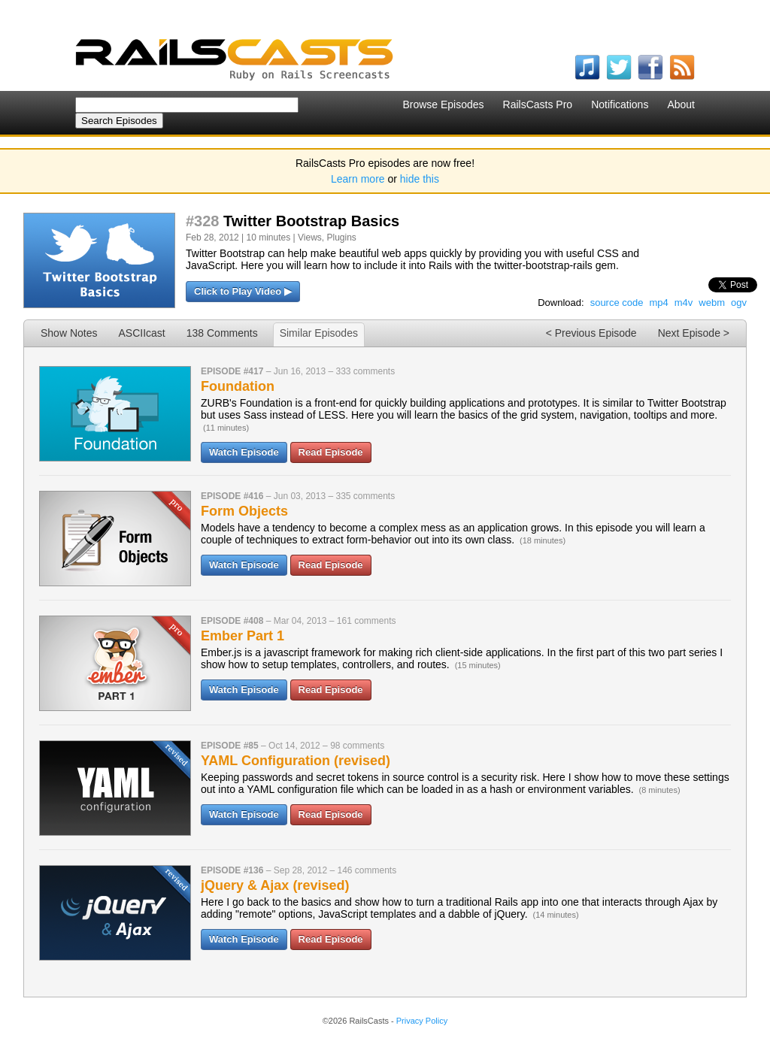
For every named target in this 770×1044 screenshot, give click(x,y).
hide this (419, 179)
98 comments (357, 745)
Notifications (619, 104)
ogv (739, 302)
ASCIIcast (141, 333)
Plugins (341, 237)
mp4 (658, 302)
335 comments (365, 496)
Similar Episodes (319, 333)
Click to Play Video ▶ (243, 291)
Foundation (237, 386)
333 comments (365, 371)
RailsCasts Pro (538, 104)
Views (310, 237)
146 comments (366, 870)
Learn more (358, 179)
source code (617, 302)
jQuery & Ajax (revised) (275, 885)
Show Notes (69, 333)
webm (712, 302)
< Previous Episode (591, 333)
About (681, 104)
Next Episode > (693, 333)
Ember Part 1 (242, 635)
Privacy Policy (421, 1020)
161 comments (366, 621)
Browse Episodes (443, 104)
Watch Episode (244, 452)
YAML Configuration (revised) (295, 760)
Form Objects (244, 511)
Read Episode (331, 452)
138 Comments (222, 333)
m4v (684, 302)
